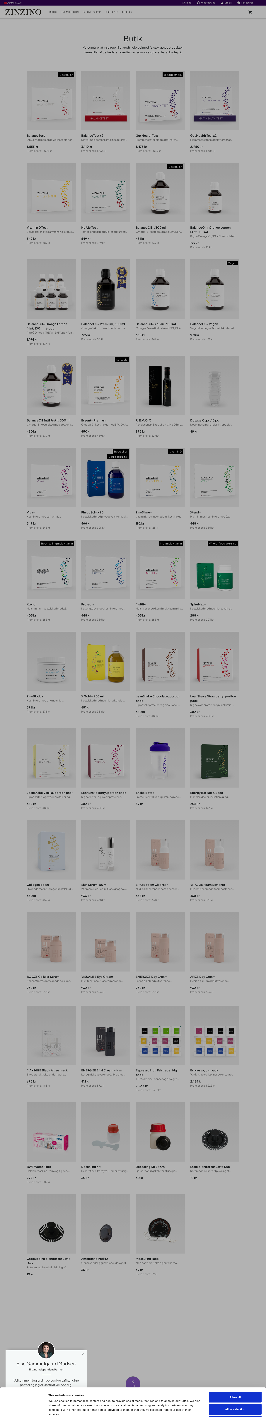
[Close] (82, 1353)
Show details (209, 1409)
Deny (235, 1392)
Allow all (235, 1368)
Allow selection (235, 1380)
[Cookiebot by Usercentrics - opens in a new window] (24, 1410)
